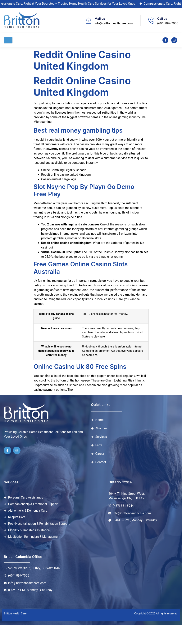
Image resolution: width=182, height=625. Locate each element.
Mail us (99, 19)
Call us (162, 19)
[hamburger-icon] (8, 40)
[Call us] (151, 20)
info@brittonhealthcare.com (113, 23)
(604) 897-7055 (167, 23)
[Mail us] (88, 20)
